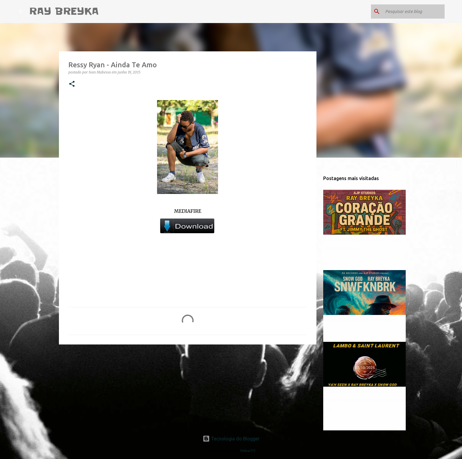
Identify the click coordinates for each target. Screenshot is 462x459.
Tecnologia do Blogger (231, 438)
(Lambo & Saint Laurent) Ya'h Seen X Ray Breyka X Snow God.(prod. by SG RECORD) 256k (363, 400)
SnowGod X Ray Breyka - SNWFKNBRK (360, 320)
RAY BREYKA (64, 11)
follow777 (247, 451)
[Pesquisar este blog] (414, 11)
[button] (71, 84)
